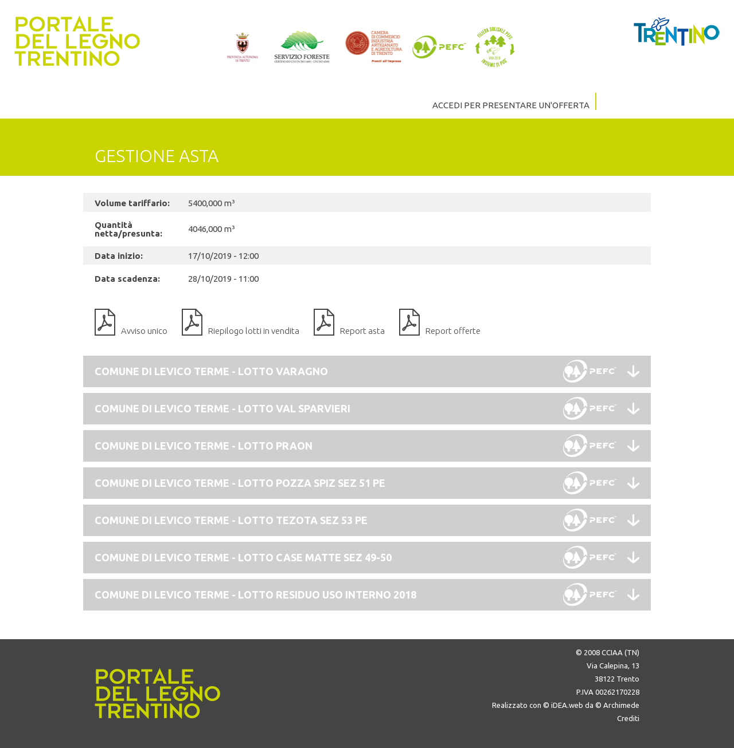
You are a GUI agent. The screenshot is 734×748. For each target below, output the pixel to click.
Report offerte (453, 331)
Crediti (628, 718)
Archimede (621, 705)
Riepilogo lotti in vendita (253, 331)
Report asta (362, 331)
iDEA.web (567, 705)
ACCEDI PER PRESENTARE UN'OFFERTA (510, 105)
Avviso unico (144, 331)
